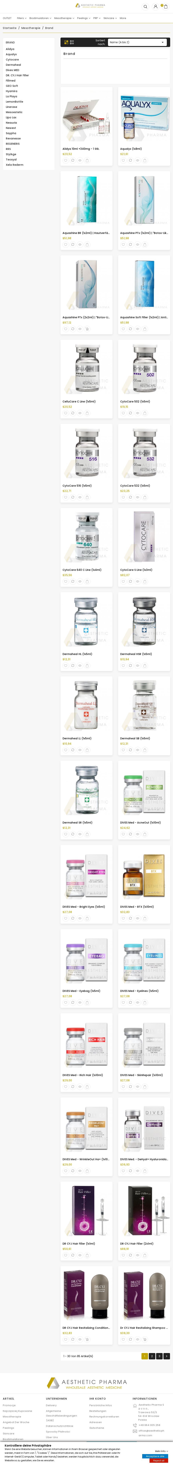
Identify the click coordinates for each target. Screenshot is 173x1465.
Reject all (158, 1460)
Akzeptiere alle (155, 1456)
